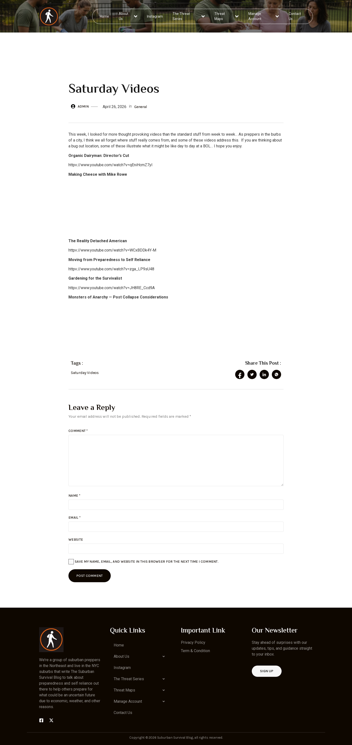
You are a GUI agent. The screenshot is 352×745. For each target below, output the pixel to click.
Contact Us (294, 16)
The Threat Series (189, 16)
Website (75, 539)
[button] (140, 656)
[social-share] (239, 374)
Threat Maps (227, 16)
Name (74, 495)
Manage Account (263, 16)
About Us (128, 16)
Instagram (155, 16)
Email (74, 517)
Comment (78, 431)
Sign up (266, 671)
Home (104, 16)
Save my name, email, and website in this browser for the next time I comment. (147, 561)
